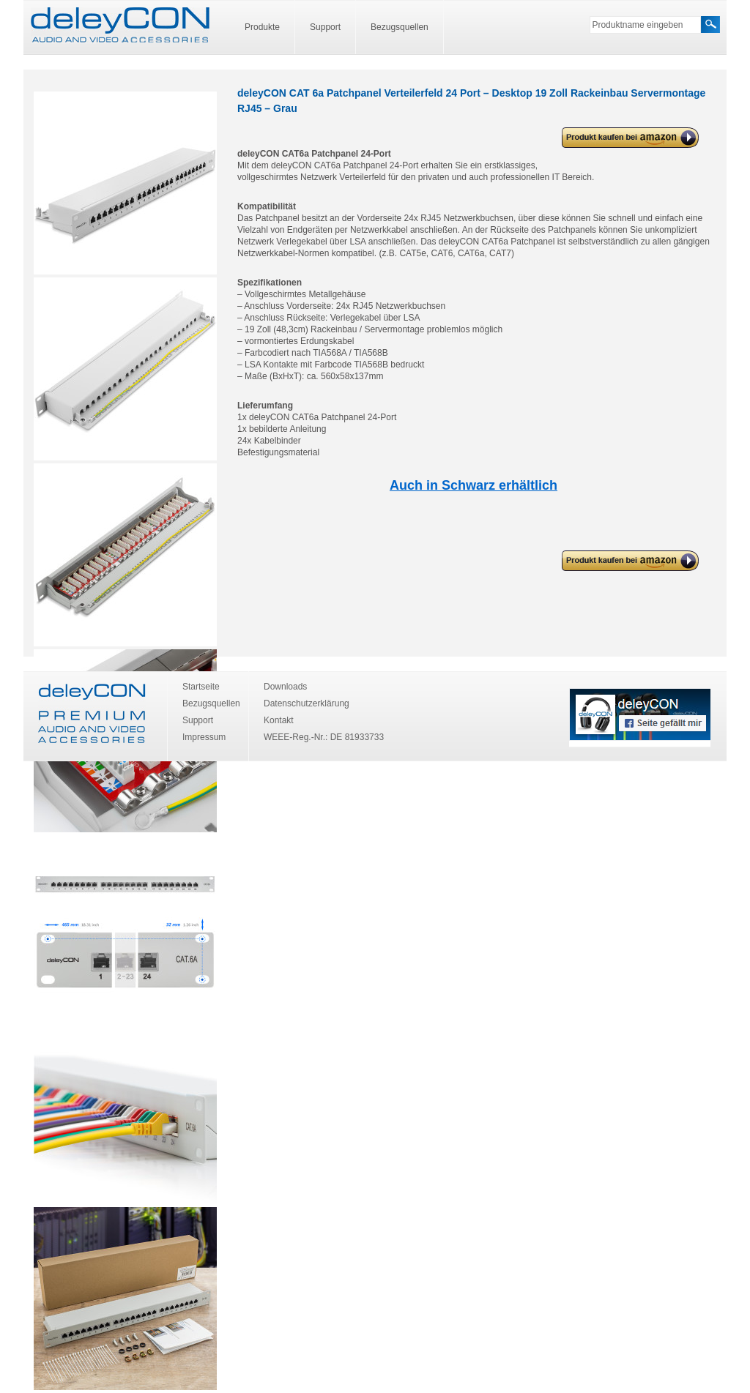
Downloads (285, 686)
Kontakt (279, 720)
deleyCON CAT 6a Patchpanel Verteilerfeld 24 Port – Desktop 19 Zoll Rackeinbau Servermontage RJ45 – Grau (627, 138)
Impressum (204, 737)
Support (325, 27)
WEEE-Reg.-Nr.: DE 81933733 (324, 737)
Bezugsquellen (399, 27)
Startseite (201, 686)
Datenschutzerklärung (306, 703)
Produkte (262, 27)
